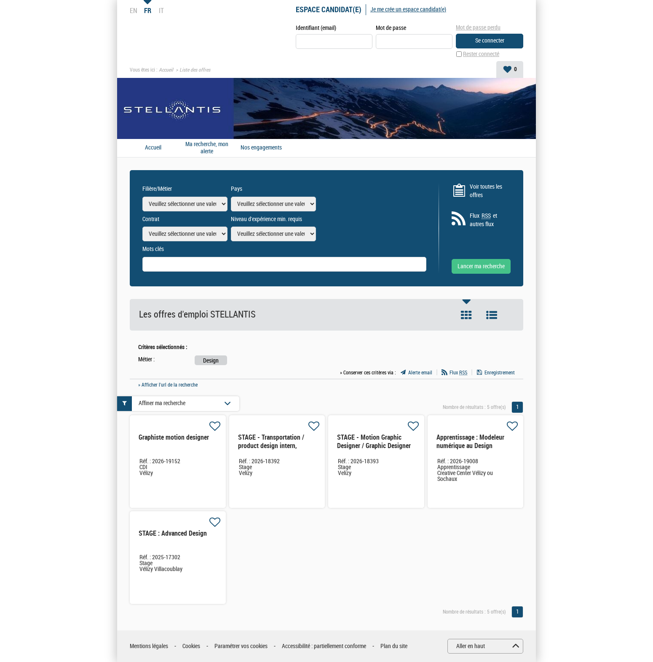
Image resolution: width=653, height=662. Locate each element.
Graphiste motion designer (174, 437)
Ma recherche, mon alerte (206, 148)
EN (133, 10)
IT (161, 10)
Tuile (466, 315)
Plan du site (393, 646)
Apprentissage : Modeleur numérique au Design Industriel (470, 445)
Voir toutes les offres (486, 191)
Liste (491, 315)
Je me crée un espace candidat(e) (408, 9)
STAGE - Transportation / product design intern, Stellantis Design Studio (271, 445)
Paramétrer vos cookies (241, 646)
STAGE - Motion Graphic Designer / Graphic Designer (374, 441)
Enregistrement (499, 373)
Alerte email (420, 373)
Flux (458, 373)
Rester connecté (481, 54)
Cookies (191, 646)
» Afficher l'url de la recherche (168, 385)
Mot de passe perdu (478, 27)
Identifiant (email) (316, 28)
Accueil (166, 70)
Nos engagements (261, 147)
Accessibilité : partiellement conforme (324, 646)
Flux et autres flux (483, 220)
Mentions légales (149, 646)
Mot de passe (391, 28)
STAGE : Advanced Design (173, 533)
